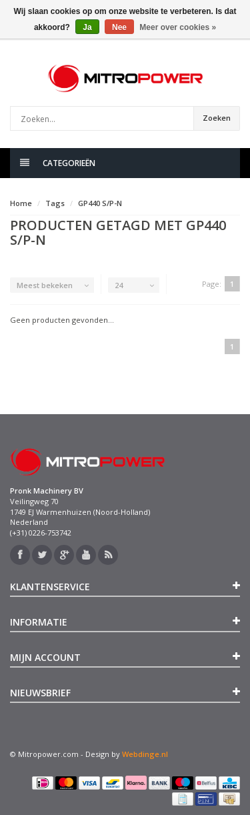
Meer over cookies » (177, 27)
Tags (55, 203)
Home (21, 203)
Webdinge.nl (145, 754)
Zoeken (217, 118)
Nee (119, 27)
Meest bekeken (45, 285)
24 (119, 285)
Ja (87, 27)
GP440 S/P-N (100, 203)
